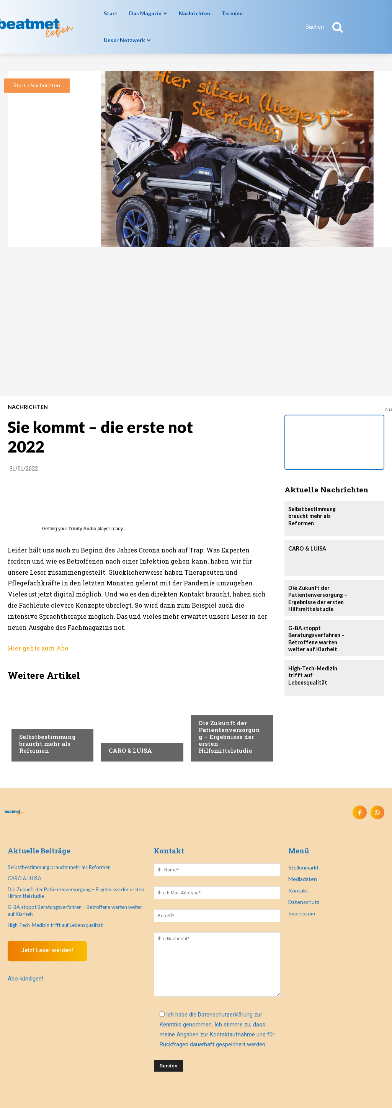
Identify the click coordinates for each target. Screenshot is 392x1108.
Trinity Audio (82, 528)
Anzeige (119, 736)
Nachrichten (45, 85)
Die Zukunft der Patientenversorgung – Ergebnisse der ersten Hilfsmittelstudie (229, 736)
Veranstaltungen (222, 708)
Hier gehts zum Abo (38, 648)
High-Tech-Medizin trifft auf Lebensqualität (55, 924)
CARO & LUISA (130, 750)
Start (19, 85)
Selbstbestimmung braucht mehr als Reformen (47, 743)
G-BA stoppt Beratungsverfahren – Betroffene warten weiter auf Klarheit (315, 638)
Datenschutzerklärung (225, 1014)
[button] (328, 27)
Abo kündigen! (25, 978)
